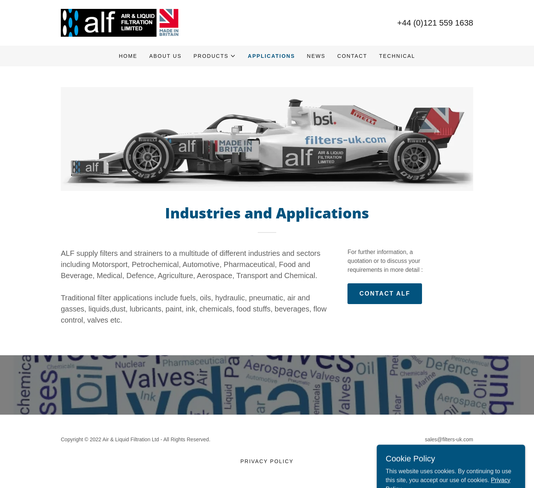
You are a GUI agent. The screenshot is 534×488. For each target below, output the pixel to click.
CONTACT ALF (384, 293)
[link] (120, 22)
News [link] (316, 56)
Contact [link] (352, 56)
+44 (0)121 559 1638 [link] (435, 22)
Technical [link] (397, 56)
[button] (215, 56)
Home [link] (128, 56)
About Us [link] (165, 56)
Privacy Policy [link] (266, 461)
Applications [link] (271, 56)
